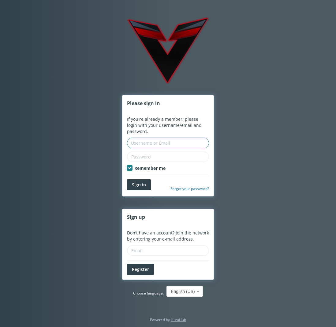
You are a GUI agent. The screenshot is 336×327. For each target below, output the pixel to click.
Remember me (146, 168)
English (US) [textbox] (183, 291)
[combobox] (184, 291)
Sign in (139, 185)
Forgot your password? (189, 188)
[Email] (168, 250)
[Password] (168, 156)
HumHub (178, 319)
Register (140, 269)
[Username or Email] (168, 143)
